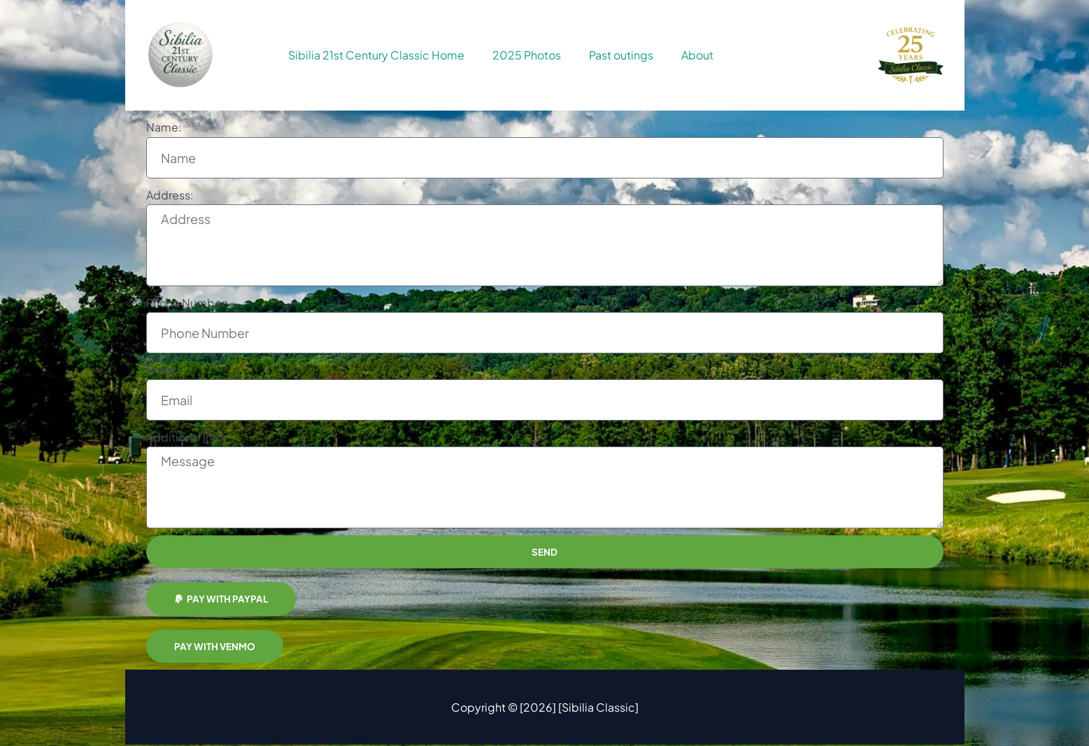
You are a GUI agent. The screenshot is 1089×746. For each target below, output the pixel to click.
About (697, 55)
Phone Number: (187, 302)
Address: (170, 195)
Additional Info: (186, 437)
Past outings (621, 55)
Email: (162, 370)
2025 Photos (526, 55)
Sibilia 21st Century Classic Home (376, 55)
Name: (164, 127)
